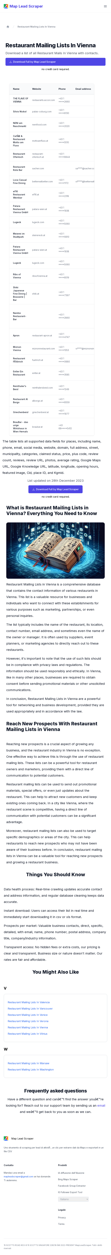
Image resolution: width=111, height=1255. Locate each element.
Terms (61, 1224)
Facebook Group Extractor (72, 1185)
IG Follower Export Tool (70, 1192)
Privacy (62, 1217)
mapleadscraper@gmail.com (19, 1176)
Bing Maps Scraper (68, 1179)
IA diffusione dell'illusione (71, 1173)
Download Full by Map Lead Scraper (32, 61)
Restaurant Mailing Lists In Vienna (36, 26)
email (101, 1105)
